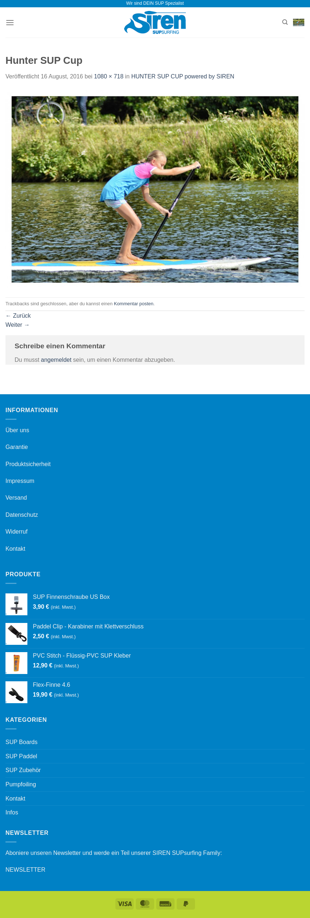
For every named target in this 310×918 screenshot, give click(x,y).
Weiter (17, 325)
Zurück (18, 316)
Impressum (19, 481)
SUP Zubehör (23, 770)
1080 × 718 (109, 76)
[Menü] (9, 22)
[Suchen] (285, 22)
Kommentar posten (133, 303)
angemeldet (56, 360)
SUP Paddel (21, 756)
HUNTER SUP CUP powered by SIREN (182, 76)
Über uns (17, 430)
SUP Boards (21, 742)
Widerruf (16, 531)
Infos (11, 812)
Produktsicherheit (28, 464)
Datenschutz (21, 515)
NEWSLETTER (25, 870)
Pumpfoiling (20, 784)
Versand (16, 498)
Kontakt (15, 549)
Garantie (16, 447)
